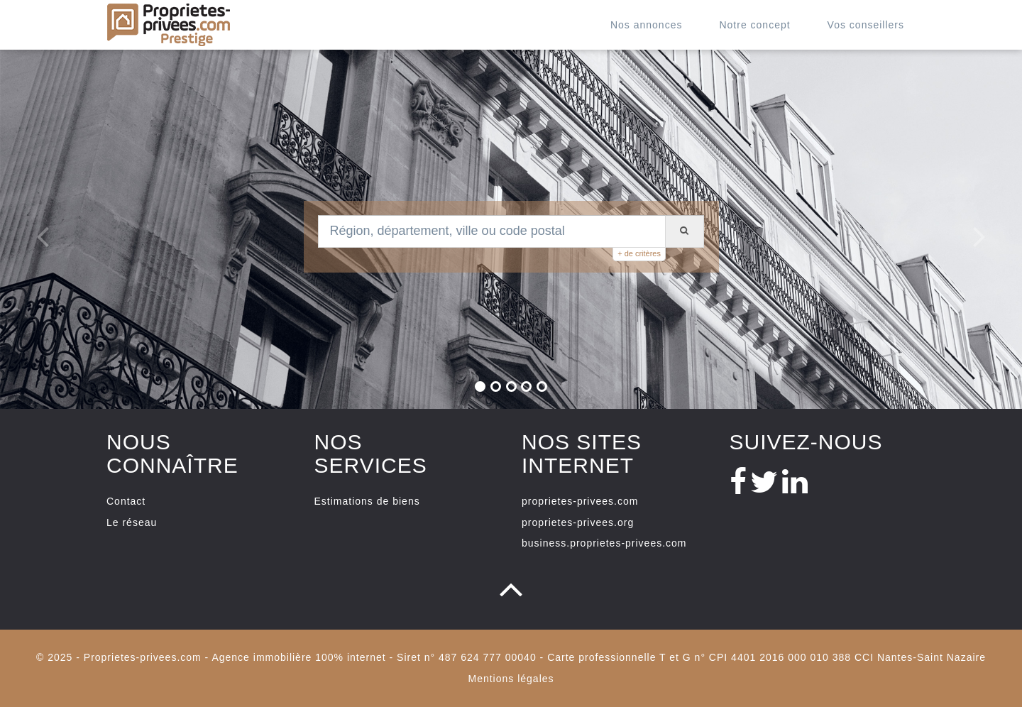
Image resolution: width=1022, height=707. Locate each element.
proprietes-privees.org (578, 522)
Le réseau (131, 522)
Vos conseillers (866, 25)
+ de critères (639, 253)
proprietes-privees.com (580, 501)
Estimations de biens (367, 501)
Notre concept (754, 25)
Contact (125, 501)
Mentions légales (511, 678)
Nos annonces (646, 25)
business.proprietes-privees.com (604, 543)
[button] (35, 229)
